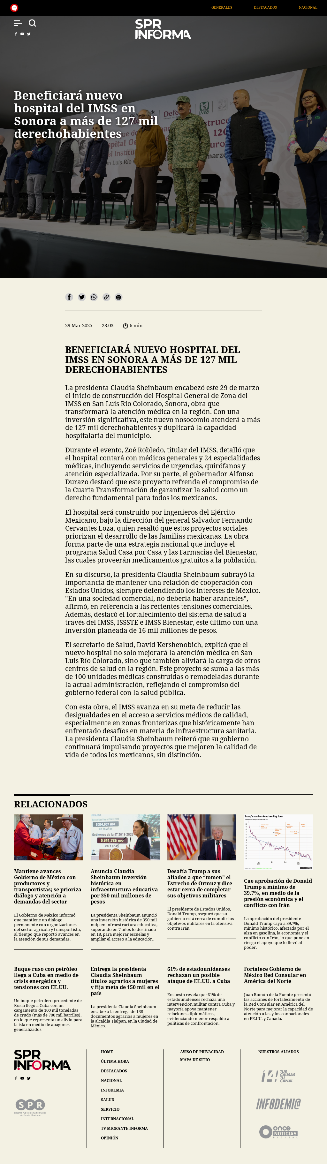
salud (107, 1099)
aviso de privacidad (202, 1051)
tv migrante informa (124, 1128)
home (107, 1051)
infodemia (112, 1090)
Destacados (280, 7)
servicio (110, 1109)
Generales (236, 7)
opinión (109, 1138)
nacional (111, 1080)
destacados (114, 1071)
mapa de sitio (195, 1059)
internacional (117, 1119)
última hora (115, 1061)
